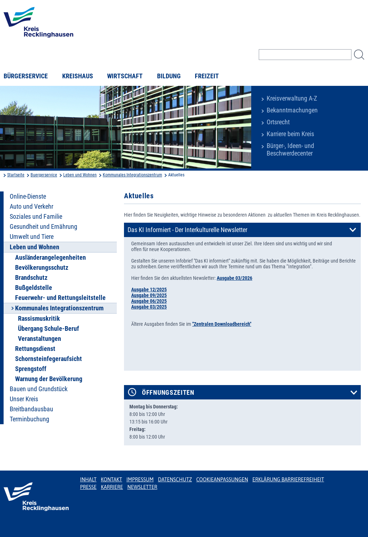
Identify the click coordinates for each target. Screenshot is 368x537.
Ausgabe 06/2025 (149, 301)
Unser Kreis (24, 399)
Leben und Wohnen (80, 174)
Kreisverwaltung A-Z (292, 98)
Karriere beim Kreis (290, 134)
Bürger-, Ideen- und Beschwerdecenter (290, 149)
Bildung (169, 76)
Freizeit (207, 76)
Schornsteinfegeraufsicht (48, 358)
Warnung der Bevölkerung (48, 379)
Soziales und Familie (36, 216)
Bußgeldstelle (33, 287)
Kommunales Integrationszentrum (132, 174)
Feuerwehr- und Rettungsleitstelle (60, 297)
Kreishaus (77, 76)
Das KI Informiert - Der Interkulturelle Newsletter (187, 229)
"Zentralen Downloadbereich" (221, 324)
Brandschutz (31, 277)
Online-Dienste (28, 196)
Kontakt (111, 479)
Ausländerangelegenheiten (50, 257)
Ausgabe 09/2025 (149, 295)
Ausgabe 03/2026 (234, 278)
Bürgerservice (26, 76)
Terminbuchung (29, 419)
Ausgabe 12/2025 (149, 289)
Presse (88, 487)
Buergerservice (44, 174)
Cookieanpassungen (222, 479)
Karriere (112, 487)
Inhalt (88, 479)
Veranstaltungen (39, 338)
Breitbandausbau (31, 409)
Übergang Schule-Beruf (48, 328)
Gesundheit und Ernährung (43, 226)
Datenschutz (175, 479)
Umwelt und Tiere (32, 236)
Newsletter (142, 487)
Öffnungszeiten (168, 392)
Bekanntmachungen (292, 110)
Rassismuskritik (39, 318)
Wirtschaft (125, 76)
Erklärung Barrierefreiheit (288, 479)
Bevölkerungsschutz (41, 267)
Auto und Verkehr (31, 206)
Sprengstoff (30, 368)
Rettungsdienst (35, 348)
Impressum (140, 479)
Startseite (15, 174)
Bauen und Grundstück (39, 389)
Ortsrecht (278, 122)
